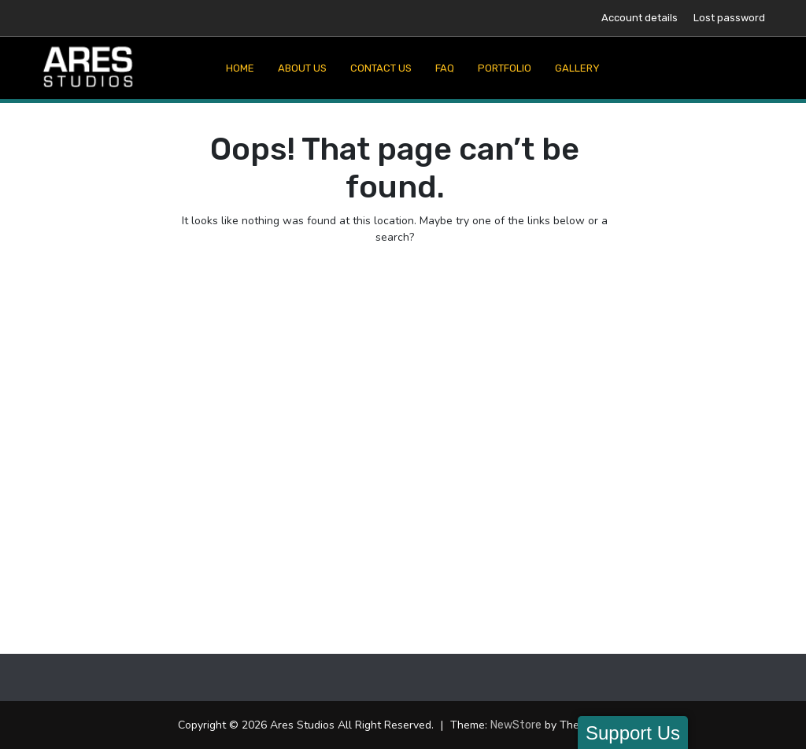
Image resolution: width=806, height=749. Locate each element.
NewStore (516, 725)
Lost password (729, 18)
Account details (639, 18)
